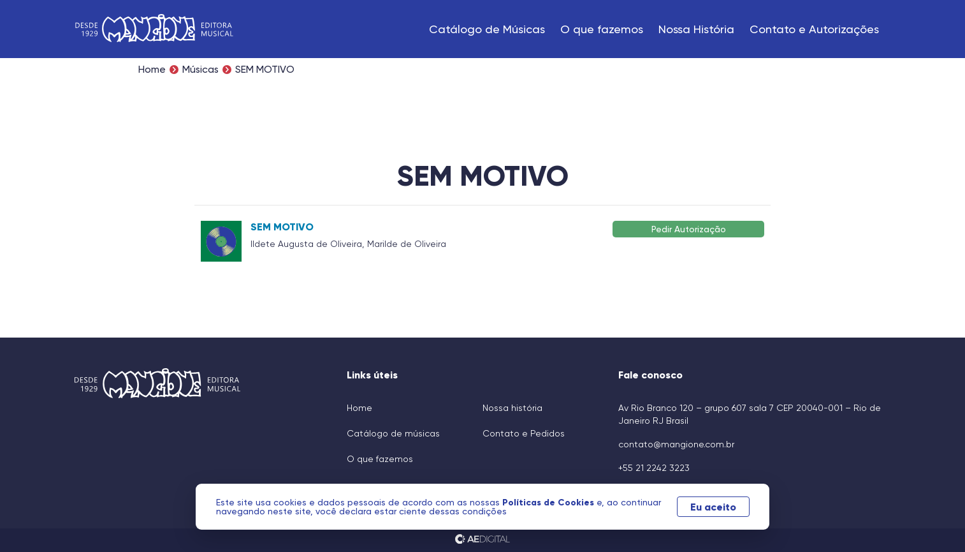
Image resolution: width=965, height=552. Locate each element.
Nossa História (696, 29)
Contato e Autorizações (814, 29)
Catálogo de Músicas (487, 29)
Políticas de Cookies (549, 502)
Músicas (200, 69)
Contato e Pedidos (523, 433)
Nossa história (512, 408)
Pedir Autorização (688, 228)
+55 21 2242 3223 (654, 468)
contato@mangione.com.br (676, 444)
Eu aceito (713, 506)
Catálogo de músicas (393, 433)
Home (152, 69)
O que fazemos (601, 29)
